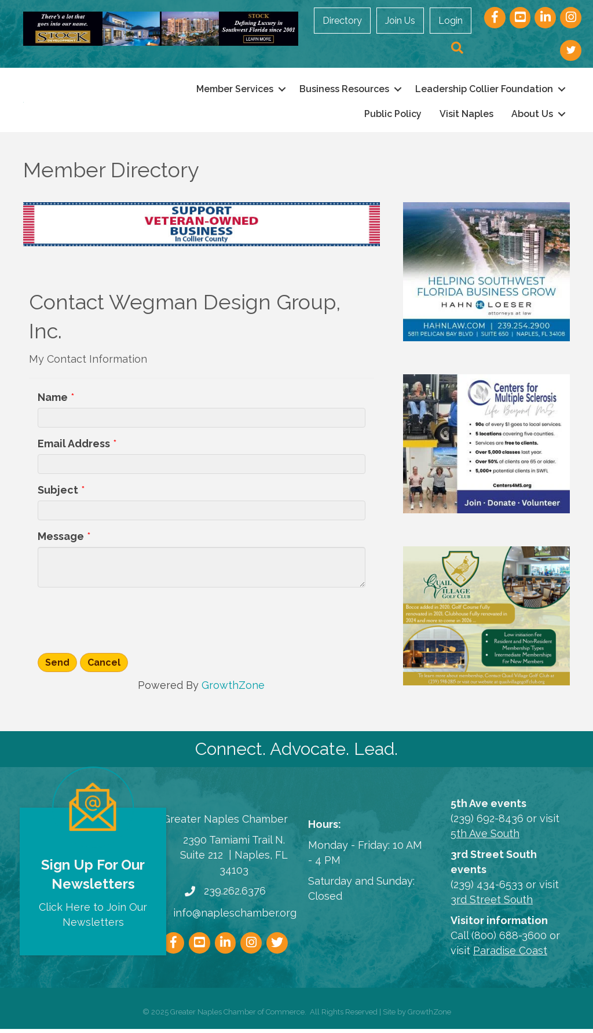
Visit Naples (466, 115)
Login (450, 20)
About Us (532, 115)
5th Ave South (485, 837)
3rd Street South (492, 903)
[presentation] (126, 622)
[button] (457, 48)
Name (53, 401)
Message (61, 540)
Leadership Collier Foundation (484, 90)
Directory (342, 20)
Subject (58, 494)
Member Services (234, 90)
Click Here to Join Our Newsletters (93, 918)
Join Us (400, 20)
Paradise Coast (510, 954)
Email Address (74, 447)
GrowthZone (233, 689)
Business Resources (344, 90)
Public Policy (393, 115)
